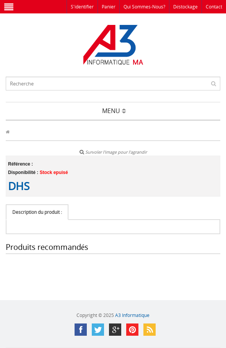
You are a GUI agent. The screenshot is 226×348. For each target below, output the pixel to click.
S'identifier (82, 6)
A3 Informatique (132, 315)
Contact (214, 6)
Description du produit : (37, 212)
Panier (108, 6)
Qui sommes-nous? (144, 6)
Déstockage (185, 6)
